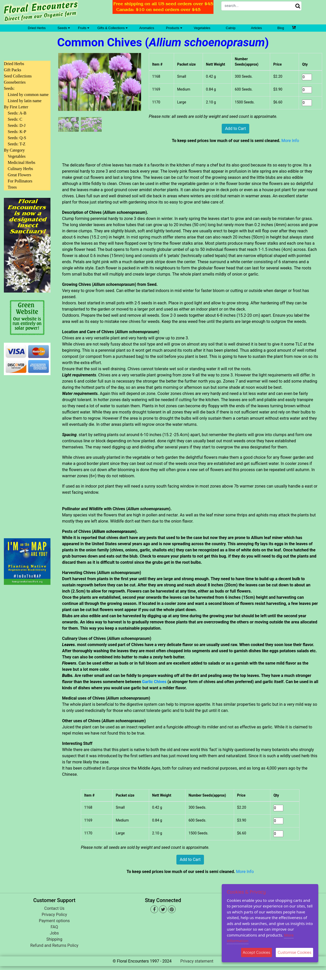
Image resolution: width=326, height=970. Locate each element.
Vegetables (202, 28)
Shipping (54, 939)
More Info (290, 140)
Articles (256, 28)
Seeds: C (15, 119)
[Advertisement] (27, 453)
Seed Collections (18, 76)
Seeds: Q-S (17, 138)
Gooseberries (14, 82)
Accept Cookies (256, 952)
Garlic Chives (154, 681)
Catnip (231, 28)
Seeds (63, 28)
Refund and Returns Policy (54, 945)
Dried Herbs (37, 28)
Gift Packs (12, 70)
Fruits (83, 28)
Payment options (54, 920)
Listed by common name (28, 94)
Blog (280, 28)
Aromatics (146, 28)
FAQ (54, 926)
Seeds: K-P (17, 131)
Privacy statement (196, 961)
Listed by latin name (24, 101)
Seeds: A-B (17, 113)
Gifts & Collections (112, 28)
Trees (12, 187)
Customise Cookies (294, 952)
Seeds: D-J (16, 125)
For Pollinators (20, 181)
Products (174, 28)
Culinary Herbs (20, 168)
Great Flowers (19, 175)
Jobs (54, 933)
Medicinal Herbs (21, 162)
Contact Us (54, 908)
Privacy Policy (54, 914)
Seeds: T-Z (16, 144)
